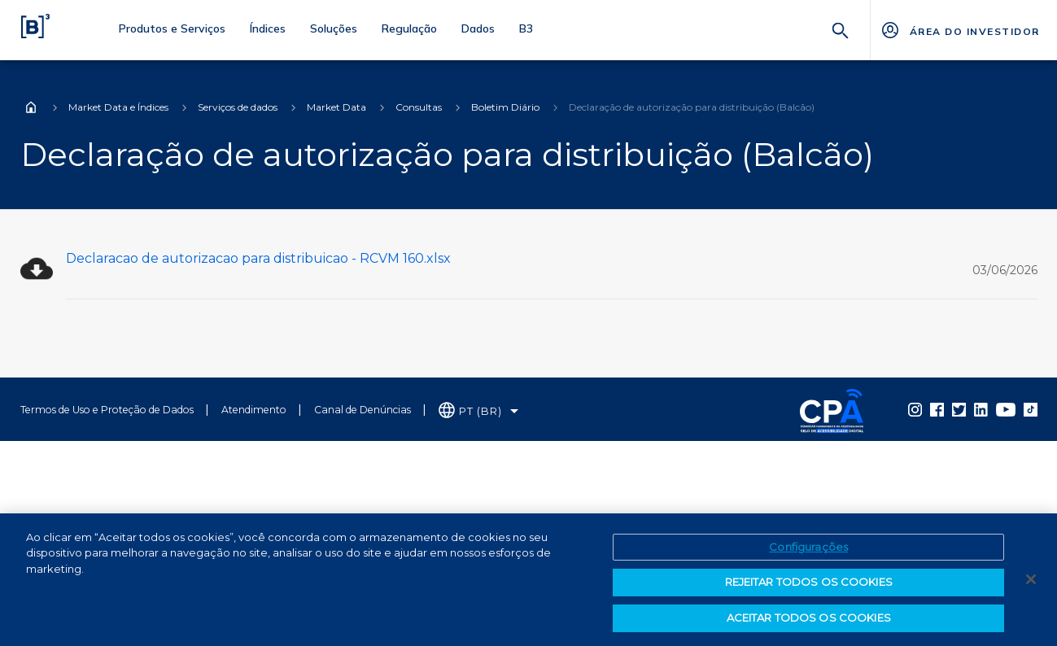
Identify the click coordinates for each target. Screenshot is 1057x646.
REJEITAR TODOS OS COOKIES (809, 586)
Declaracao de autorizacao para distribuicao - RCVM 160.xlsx (258, 258)
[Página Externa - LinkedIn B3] (981, 409)
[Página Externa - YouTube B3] (1006, 409)
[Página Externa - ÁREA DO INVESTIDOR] (960, 30)
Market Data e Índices (118, 107)
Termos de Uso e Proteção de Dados (107, 410)
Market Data (336, 107)
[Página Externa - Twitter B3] (959, 409)
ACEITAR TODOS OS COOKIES (809, 622)
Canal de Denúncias (362, 410)
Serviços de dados (237, 107)
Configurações (808, 550)
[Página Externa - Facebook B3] (937, 409)
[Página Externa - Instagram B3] (915, 409)
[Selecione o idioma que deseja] (479, 411)
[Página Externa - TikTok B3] (1030, 409)
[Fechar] (1031, 583)
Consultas (418, 107)
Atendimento (253, 410)
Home (31, 107)
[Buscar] (841, 29)
